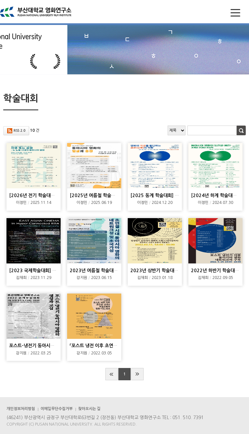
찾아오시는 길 (89, 409)
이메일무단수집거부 (57, 409)
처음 (111, 374)
